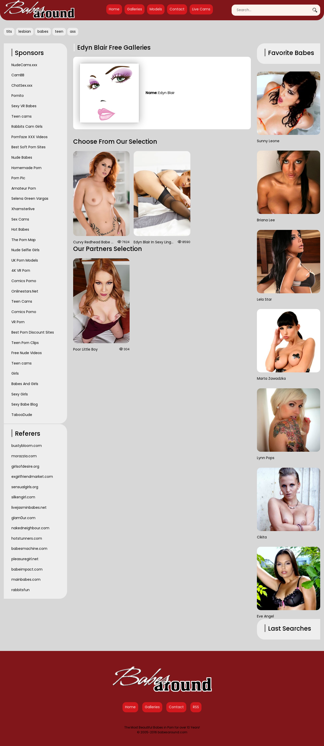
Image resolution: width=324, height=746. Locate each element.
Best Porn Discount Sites (32, 332)
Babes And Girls (24, 383)
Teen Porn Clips (25, 342)
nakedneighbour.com (30, 528)
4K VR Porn (20, 270)
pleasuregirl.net (24, 558)
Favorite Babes (291, 53)
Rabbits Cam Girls (27, 126)
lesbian (24, 31)
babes (42, 31)
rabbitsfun (20, 589)
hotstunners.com (26, 538)
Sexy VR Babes (23, 105)
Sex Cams (20, 219)
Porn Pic (18, 177)
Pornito (17, 95)
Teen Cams (21, 301)
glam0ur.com (23, 517)
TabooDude (21, 414)
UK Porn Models (24, 260)
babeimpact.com (27, 569)
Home (114, 9)
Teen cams (21, 116)
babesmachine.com (29, 548)
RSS (196, 706)
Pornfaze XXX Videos (29, 136)
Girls (15, 373)
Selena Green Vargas (29, 198)
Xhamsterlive (23, 208)
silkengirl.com (23, 497)
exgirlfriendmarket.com (32, 476)
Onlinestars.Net (24, 291)
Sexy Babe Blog (24, 404)
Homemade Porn (26, 167)
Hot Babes (20, 229)
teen (59, 31)
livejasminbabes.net (29, 507)
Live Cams (201, 9)
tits (9, 31)
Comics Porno (23, 280)
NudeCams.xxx (24, 64)
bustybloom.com (26, 445)
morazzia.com (24, 456)
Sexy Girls (19, 394)
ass (73, 31)
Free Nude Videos (26, 352)
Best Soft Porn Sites (28, 147)
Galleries (134, 9)
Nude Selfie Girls (25, 249)
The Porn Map (23, 239)
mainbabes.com (25, 579)
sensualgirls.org (24, 486)
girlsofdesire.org (25, 466)
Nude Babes (21, 157)
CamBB (17, 75)
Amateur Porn (23, 188)
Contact (177, 9)
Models (156, 9)
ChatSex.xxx (21, 85)
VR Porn (18, 321)
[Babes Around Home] (39, 10)
